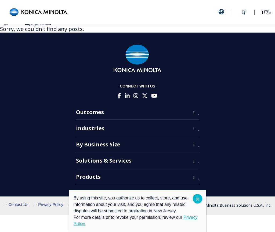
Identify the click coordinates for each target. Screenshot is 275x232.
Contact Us (16, 204)
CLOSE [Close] (197, 198)
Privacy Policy (48, 204)
